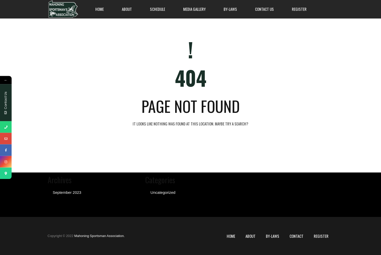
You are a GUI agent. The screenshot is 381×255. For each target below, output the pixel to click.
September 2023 (67, 192)
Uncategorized (162, 192)
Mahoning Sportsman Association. (99, 236)
